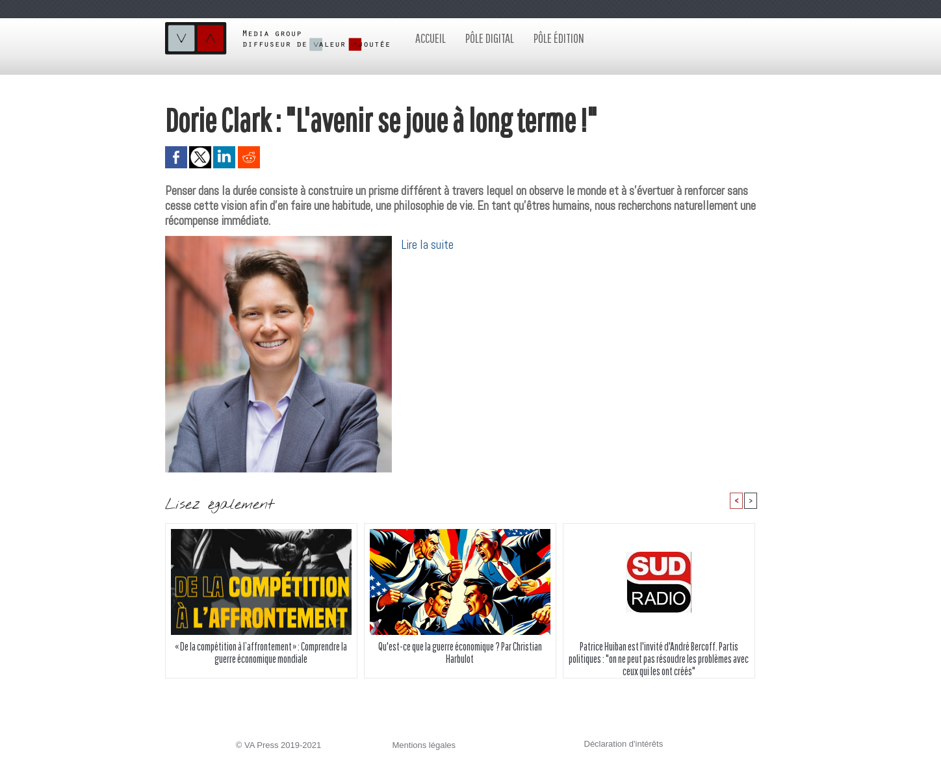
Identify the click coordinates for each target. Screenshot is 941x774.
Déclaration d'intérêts (624, 744)
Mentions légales (424, 745)
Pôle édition (559, 38)
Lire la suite (428, 245)
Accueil (430, 38)
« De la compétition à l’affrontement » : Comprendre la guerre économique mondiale (261, 652)
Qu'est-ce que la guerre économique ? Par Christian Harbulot (460, 652)
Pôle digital (489, 38)
